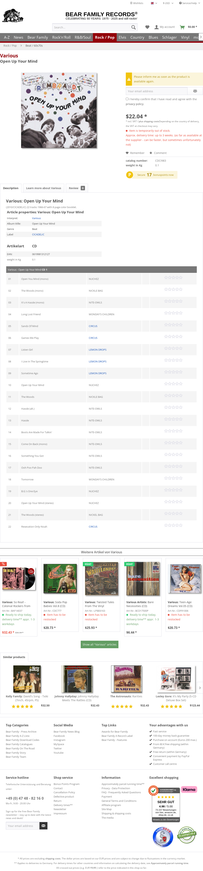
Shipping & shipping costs (116, 813)
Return (58, 801)
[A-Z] (7, 37)
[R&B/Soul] (83, 37)
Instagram (59, 740)
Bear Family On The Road (20, 748)
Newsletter (60, 809)
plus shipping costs (149, 121)
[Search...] (95, 27)
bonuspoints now (163, 175)
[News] (19, 37)
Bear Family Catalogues (19, 744)
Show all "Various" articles (99, 644)
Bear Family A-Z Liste (17, 736)
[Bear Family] (37, 37)
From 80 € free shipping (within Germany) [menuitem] (170, 745)
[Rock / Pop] (105, 37)
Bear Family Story (16, 752)
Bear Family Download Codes (22, 740)
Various (9, 55)
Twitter (58, 748)
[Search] (133, 27)
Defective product (64, 796)
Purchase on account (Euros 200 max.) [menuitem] (175, 740)
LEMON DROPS (97, 349)
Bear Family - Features (114, 740)
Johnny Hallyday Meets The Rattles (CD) (77, 698)
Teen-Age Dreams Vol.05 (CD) (180, 604)
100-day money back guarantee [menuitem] (171, 735)
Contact (58, 788)
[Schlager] (169, 37)
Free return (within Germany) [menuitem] (170, 752)
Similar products (14, 657)
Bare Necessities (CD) (140, 604)
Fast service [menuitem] (159, 731)
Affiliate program (111, 805)
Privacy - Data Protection (116, 788)
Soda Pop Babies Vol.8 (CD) (55, 604)
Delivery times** (63, 805)
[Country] (137, 37)
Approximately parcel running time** (123, 784)
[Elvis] (122, 37)
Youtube (58, 752)
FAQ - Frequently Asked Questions (121, 792)
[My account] (165, 27)
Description (10, 188)
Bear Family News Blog (67, 731)
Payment (107, 796)
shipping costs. (53, 858)
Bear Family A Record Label (117, 736)
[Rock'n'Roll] (61, 37)
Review (77, 188)
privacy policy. (135, 104)
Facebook (59, 736)
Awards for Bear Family (115, 731)
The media (108, 817)
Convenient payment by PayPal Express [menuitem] (171, 757)
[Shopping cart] (189, 27)
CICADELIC (38, 234)
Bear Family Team (16, 756)
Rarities (126, 696)
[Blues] (153, 37)
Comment (158, 153)
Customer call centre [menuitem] (165, 764)
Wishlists (136, 3)
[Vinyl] (185, 37)
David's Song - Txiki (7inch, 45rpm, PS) (27, 698)
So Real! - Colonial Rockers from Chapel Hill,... (16, 604)
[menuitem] (95, 27)
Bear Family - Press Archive (21, 731)
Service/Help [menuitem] (188, 3)
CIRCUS (93, 326)
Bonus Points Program (67, 784)
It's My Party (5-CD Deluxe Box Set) (176, 698)
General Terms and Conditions (119, 801)
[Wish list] (147, 27)
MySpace (59, 744)
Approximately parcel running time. (170, 863)
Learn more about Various (43, 188)
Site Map (107, 809)
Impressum (60, 813)
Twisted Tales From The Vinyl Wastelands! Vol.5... (99, 604)
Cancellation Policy (64, 792)
